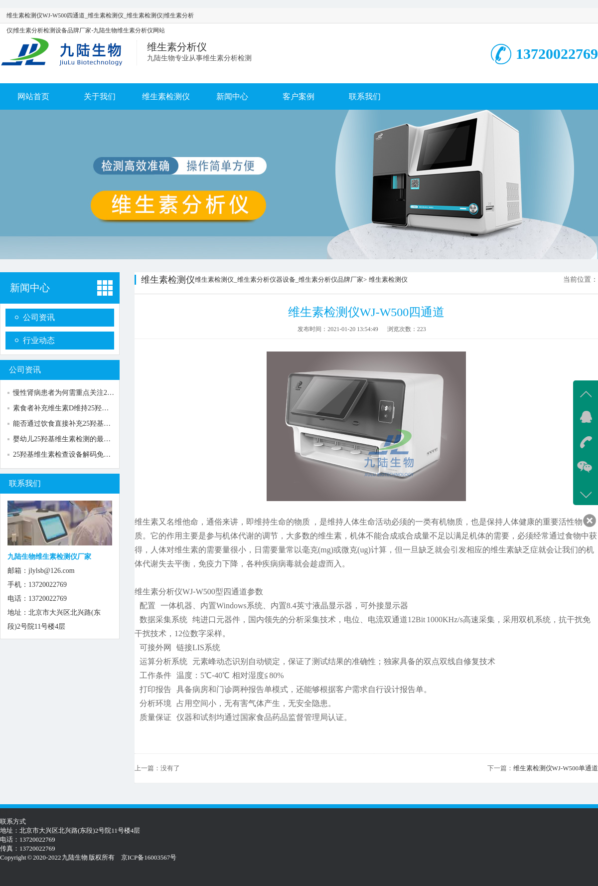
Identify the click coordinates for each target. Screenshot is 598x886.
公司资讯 (39, 317)
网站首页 (33, 96)
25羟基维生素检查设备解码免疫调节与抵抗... (82, 454)
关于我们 (100, 96)
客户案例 (298, 96)
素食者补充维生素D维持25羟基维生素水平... (81, 408)
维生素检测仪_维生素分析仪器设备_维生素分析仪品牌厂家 (279, 279)
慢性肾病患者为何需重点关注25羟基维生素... (82, 392)
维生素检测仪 (166, 96)
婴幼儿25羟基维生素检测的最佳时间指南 (76, 439)
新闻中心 (232, 96)
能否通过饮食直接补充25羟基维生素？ (72, 423)
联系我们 (365, 96)
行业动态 (39, 340)
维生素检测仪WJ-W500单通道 (555, 768)
